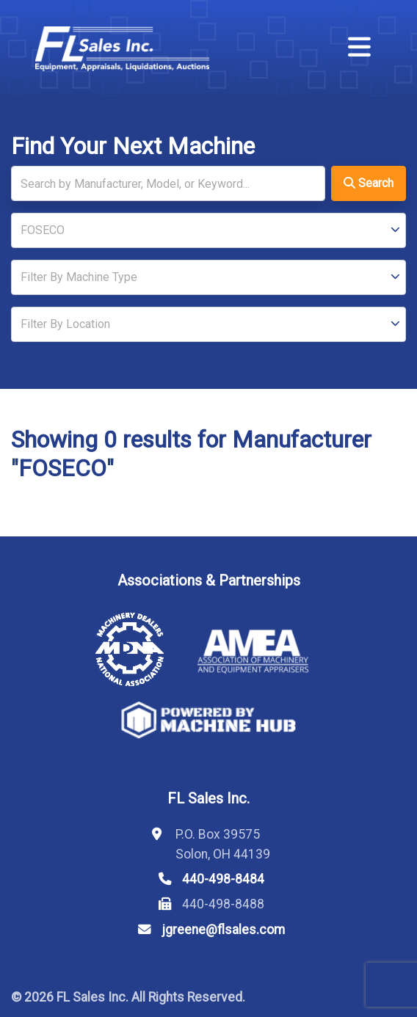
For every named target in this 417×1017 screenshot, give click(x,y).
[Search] (168, 183)
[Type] (208, 277)
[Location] (208, 324)
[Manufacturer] (208, 230)
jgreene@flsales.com (223, 929)
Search (369, 183)
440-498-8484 (223, 879)
